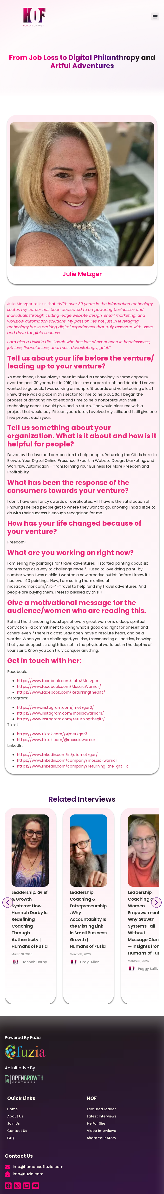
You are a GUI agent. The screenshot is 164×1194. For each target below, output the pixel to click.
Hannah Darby (34, 962)
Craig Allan (89, 962)
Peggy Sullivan (150, 968)
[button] (155, 16)
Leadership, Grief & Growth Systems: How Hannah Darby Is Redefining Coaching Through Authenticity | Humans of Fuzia (30, 919)
